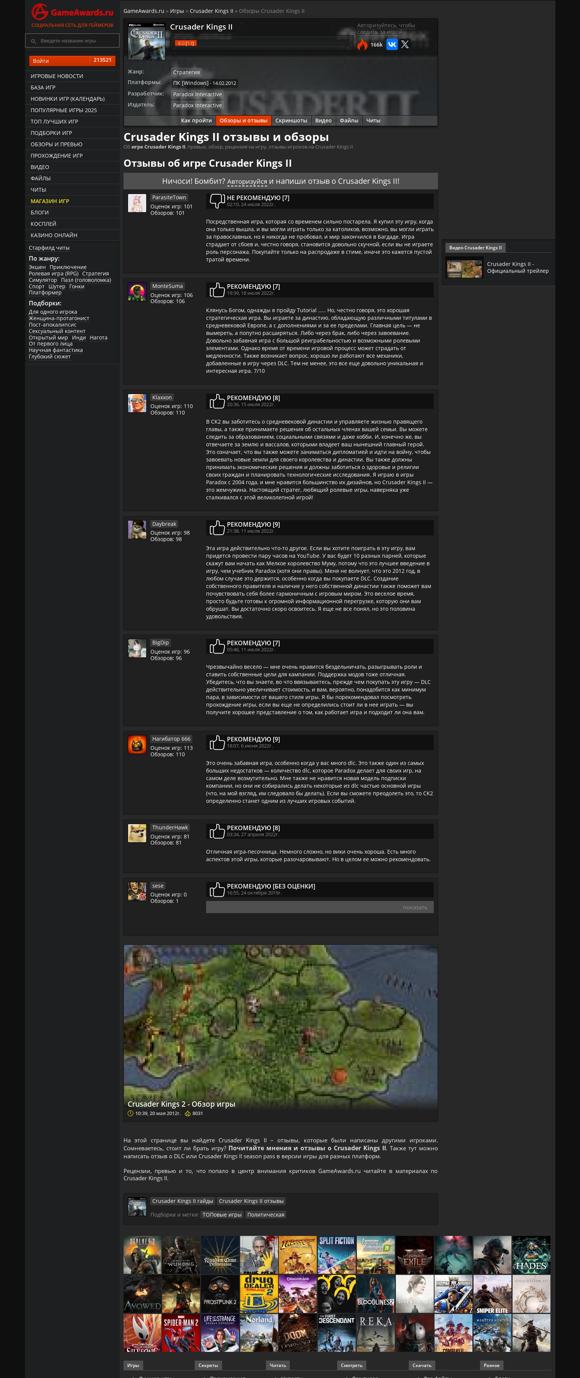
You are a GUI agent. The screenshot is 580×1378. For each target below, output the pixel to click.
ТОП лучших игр (54, 121)
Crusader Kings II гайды (179, 1203)
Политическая (260, 1216)
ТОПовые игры (220, 1216)
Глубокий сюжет (50, 356)
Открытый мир (48, 337)
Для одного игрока (53, 311)
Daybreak (163, 521)
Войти (72, 61)
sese (157, 883)
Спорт (37, 286)
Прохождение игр (57, 155)
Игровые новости (57, 76)
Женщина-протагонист (59, 318)
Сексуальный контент (57, 331)
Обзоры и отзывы (243, 118)
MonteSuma (166, 283)
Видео (40, 166)
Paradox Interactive (195, 92)
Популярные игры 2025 (64, 110)
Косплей (43, 223)
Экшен (37, 267)
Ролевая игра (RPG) (53, 273)
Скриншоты (291, 118)
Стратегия (95, 273)
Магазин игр (50, 201)
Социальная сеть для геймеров (72, 14)
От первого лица (51, 343)
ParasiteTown (167, 194)
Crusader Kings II (211, 10)
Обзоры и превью (57, 144)
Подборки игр (51, 132)
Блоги (40, 212)
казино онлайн (54, 235)
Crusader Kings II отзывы (239, 1203)
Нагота (99, 337)
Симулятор (43, 279)
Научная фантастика (56, 349)
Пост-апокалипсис (53, 324)
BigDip (159, 640)
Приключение (68, 267)
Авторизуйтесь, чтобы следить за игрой (386, 28)
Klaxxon (161, 394)
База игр (43, 87)
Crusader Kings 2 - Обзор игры (203, 1101)
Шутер (57, 286)
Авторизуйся (247, 179)
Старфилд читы (49, 247)
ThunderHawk (168, 824)
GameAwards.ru (144, 10)
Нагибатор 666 (169, 736)
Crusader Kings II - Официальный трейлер (512, 267)
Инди (79, 337)
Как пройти (196, 118)
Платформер (45, 292)
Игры (177, 10)
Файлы (41, 178)
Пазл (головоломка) (86, 279)
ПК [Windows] (189, 82)
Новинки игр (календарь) (68, 98)
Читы (38, 189)
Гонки (76, 286)
